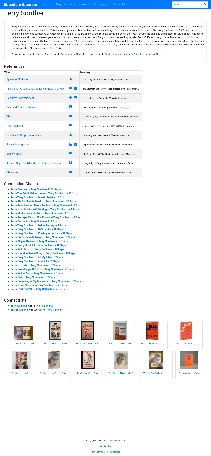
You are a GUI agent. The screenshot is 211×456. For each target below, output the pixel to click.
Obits (9, 116)
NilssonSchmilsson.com (20, 5)
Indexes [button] (83, 4)
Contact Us (105, 446)
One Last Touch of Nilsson (21, 107)
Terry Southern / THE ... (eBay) (55, 343)
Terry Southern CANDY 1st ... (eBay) (53, 373)
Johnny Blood (14, 153)
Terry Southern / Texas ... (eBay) (120, 343)
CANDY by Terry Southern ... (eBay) (156, 373)
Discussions (119, 4)
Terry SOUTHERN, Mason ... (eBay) (186, 343)
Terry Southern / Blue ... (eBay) (152, 343)
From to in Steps (36, 189)
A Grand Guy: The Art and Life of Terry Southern (33, 163)
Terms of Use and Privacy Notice (105, 452)
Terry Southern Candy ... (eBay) (23, 343)
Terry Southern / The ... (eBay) (88, 373)
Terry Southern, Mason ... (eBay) (121, 373)
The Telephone (15, 125)
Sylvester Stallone (17, 79)
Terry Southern (19, 305)
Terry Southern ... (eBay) (21, 373)
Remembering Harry (18, 144)
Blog (58, 4)
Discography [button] (100, 4)
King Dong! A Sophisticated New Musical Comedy (35, 88)
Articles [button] (68, 4)
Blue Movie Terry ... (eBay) (189, 373)
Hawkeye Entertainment (20, 98)
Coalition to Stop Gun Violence (24, 135)
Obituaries (12, 172)
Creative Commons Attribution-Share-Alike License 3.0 (130, 54)
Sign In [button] (46, 4)
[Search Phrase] (187, 4)
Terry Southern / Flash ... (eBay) (88, 343)
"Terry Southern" (67, 54)
